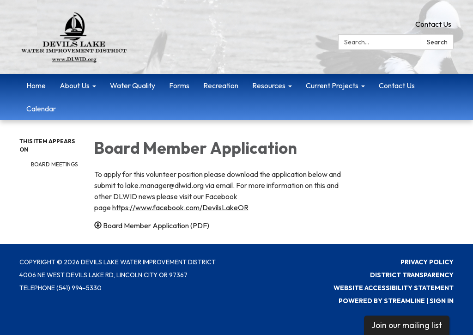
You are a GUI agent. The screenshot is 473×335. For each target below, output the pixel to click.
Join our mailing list (406, 325)
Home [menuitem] (36, 85)
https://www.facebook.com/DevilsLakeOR (180, 207)
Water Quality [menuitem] (132, 85)
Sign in (442, 301)
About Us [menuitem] (75, 85)
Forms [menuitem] (179, 85)
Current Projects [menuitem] (332, 85)
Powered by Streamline (382, 301)
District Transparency (412, 275)
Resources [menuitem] (268, 85)
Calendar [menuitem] (41, 108)
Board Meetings (54, 164)
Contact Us (433, 24)
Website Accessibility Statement (394, 288)
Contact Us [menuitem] (397, 85)
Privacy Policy (427, 262)
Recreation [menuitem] (220, 85)
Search (437, 42)
